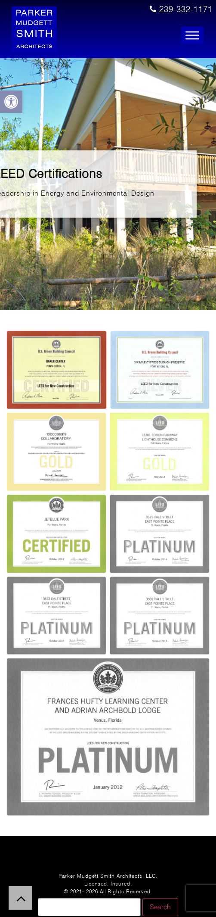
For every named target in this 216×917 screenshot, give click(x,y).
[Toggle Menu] (192, 35)
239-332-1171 (181, 9)
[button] (11, 101)
